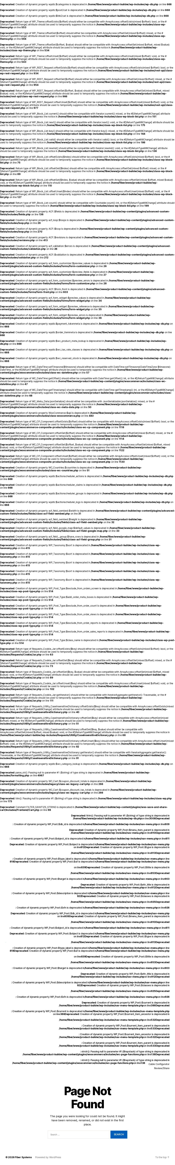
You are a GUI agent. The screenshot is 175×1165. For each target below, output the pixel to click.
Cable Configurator (159, 1064)
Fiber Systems (23, 1157)
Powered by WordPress (48, 1157)
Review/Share (162, 1068)
